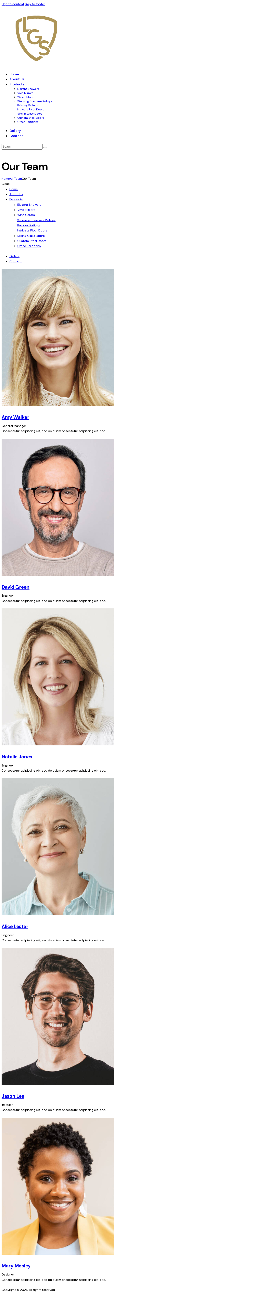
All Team (16, 179)
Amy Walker (15, 417)
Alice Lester (15, 926)
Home (6, 179)
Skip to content (13, 4)
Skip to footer (35, 4)
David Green (16, 587)
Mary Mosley (16, 1266)
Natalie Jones (17, 757)
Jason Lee (13, 1096)
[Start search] (44, 147)
